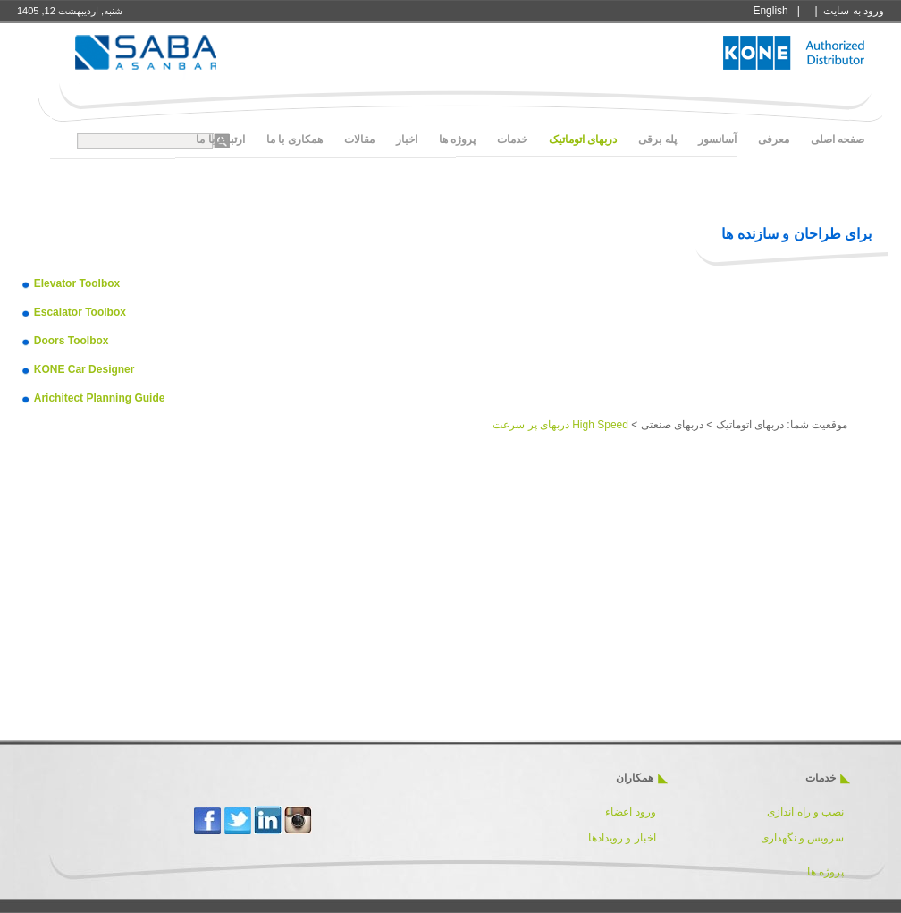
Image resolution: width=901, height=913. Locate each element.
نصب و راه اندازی (805, 812)
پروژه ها (825, 872)
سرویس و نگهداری (803, 838)
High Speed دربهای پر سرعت (560, 424)
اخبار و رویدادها (622, 838)
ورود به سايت (853, 10)
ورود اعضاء (629, 812)
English (770, 10)
